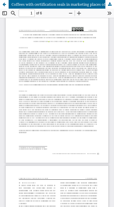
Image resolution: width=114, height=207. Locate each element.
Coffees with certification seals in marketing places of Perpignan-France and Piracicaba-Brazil (62, 4)
